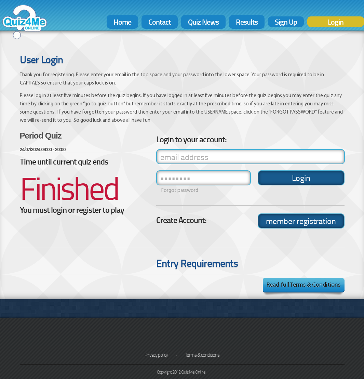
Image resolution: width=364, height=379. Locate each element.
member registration (301, 220)
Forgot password (179, 190)
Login (335, 21)
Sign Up (286, 21)
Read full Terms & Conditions (303, 285)
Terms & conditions (202, 354)
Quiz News (203, 21)
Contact (159, 21)
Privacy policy (156, 354)
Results (247, 21)
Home (122, 21)
